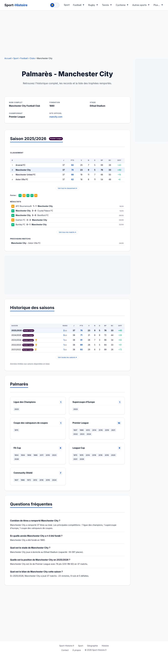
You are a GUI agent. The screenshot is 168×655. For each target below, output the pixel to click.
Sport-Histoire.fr (66, 645)
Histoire (105, 645)
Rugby (91, 5)
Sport (16, 5)
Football (77, 5)
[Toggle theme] (55, 5)
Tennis (105, 5)
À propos (77, 650)
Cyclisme (120, 5)
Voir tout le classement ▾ (67, 188)
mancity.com (55, 116)
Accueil (7, 58)
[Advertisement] (84, 31)
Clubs (32, 58)
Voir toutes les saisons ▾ (67, 357)
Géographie (92, 645)
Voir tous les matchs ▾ (67, 232)
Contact (65, 650)
